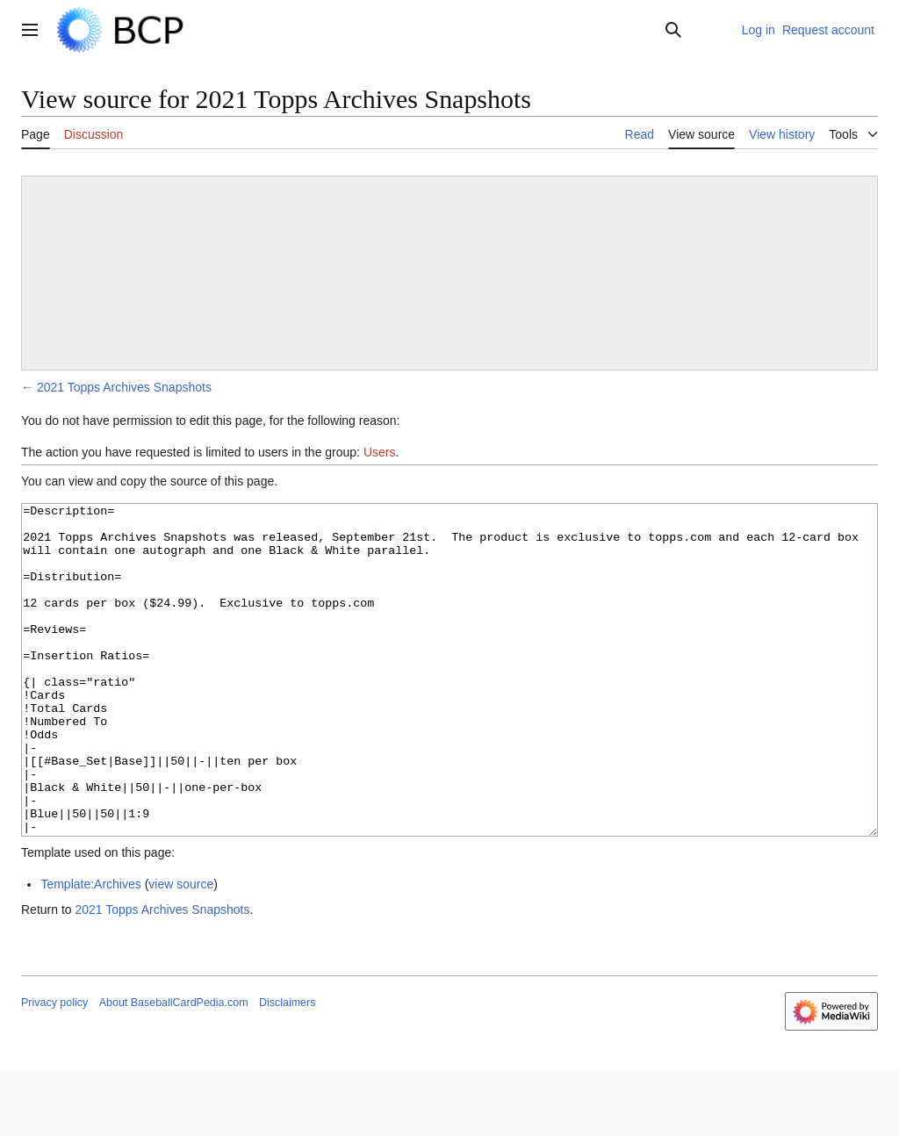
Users (379, 452)
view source (180, 950)
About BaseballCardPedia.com (173, 1068)
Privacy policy (54, 1068)
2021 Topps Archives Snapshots (124, 387)
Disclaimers (287, 1068)
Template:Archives (90, 950)
